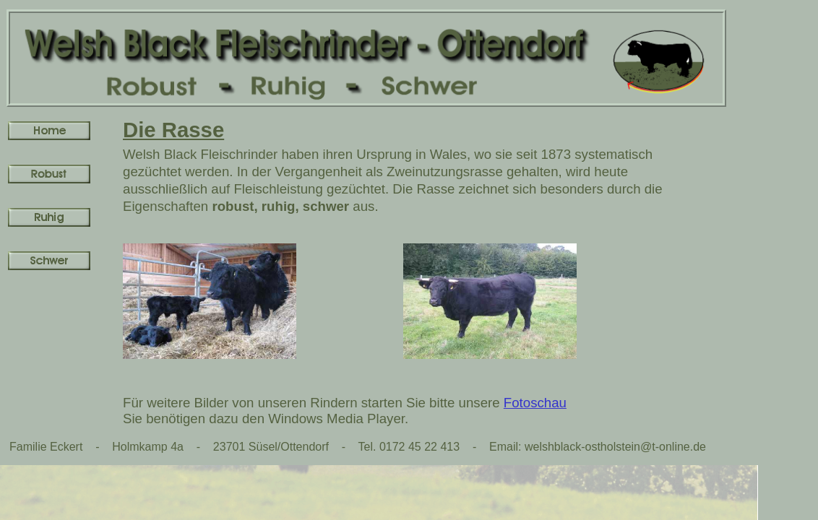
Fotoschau (535, 402)
